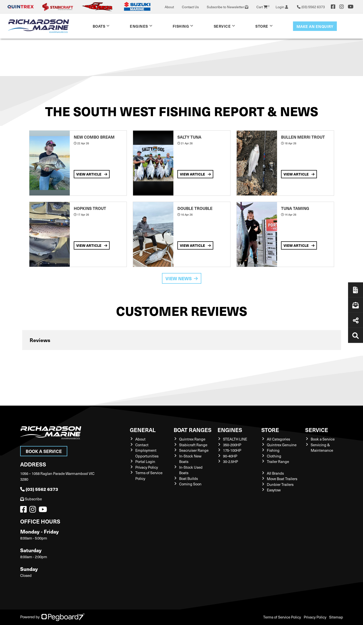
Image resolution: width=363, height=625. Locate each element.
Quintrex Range (192, 439)
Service (222, 26)
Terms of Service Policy (282, 617)
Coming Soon (190, 483)
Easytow (274, 489)
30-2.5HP (230, 461)
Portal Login (145, 461)
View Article (91, 174)
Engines (139, 26)
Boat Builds (188, 478)
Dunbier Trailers (280, 484)
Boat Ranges (193, 430)
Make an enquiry (315, 26)
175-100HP (232, 450)
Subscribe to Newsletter (227, 6)
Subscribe (31, 498)
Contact (141, 444)
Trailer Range (278, 461)
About (169, 6)
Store (261, 26)
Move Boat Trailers (282, 478)
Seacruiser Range (194, 450)
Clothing (274, 455)
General (143, 430)
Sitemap (336, 617)
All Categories (278, 439)
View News (181, 278)
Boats (99, 26)
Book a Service (44, 451)
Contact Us (190, 6)
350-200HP (232, 444)
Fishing (181, 26)
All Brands (275, 473)
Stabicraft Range (193, 444)
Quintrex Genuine (281, 444)
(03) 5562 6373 (39, 489)
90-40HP (230, 455)
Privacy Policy (146, 467)
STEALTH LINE (235, 439)
